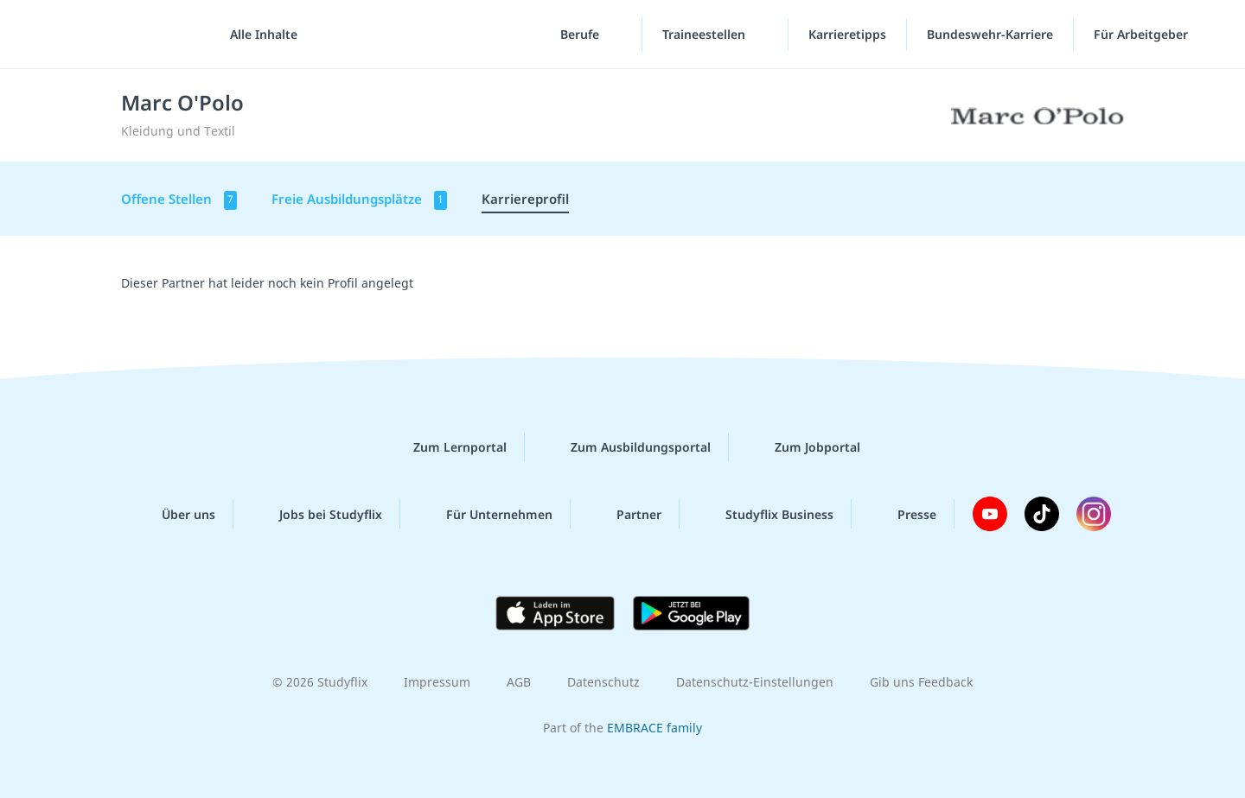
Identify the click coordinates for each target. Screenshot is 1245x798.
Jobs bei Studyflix (317, 513)
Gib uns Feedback (921, 682)
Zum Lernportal (446, 447)
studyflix (114, 34)
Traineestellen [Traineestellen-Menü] (705, 34)
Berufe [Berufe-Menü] (581, 34)
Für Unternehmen (485, 513)
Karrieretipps (847, 34)
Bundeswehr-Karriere (990, 34)
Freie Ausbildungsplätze (359, 200)
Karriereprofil (525, 198)
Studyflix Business (765, 513)
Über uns (174, 513)
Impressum (437, 682)
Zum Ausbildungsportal (627, 447)
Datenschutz (603, 682)
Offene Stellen (179, 200)
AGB (519, 682)
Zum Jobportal (803, 447)
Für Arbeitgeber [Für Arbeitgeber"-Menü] (1142, 34)
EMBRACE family (654, 727)
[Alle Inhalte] (257, 34)
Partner (625, 513)
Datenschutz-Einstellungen (754, 682)
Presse (903, 513)
